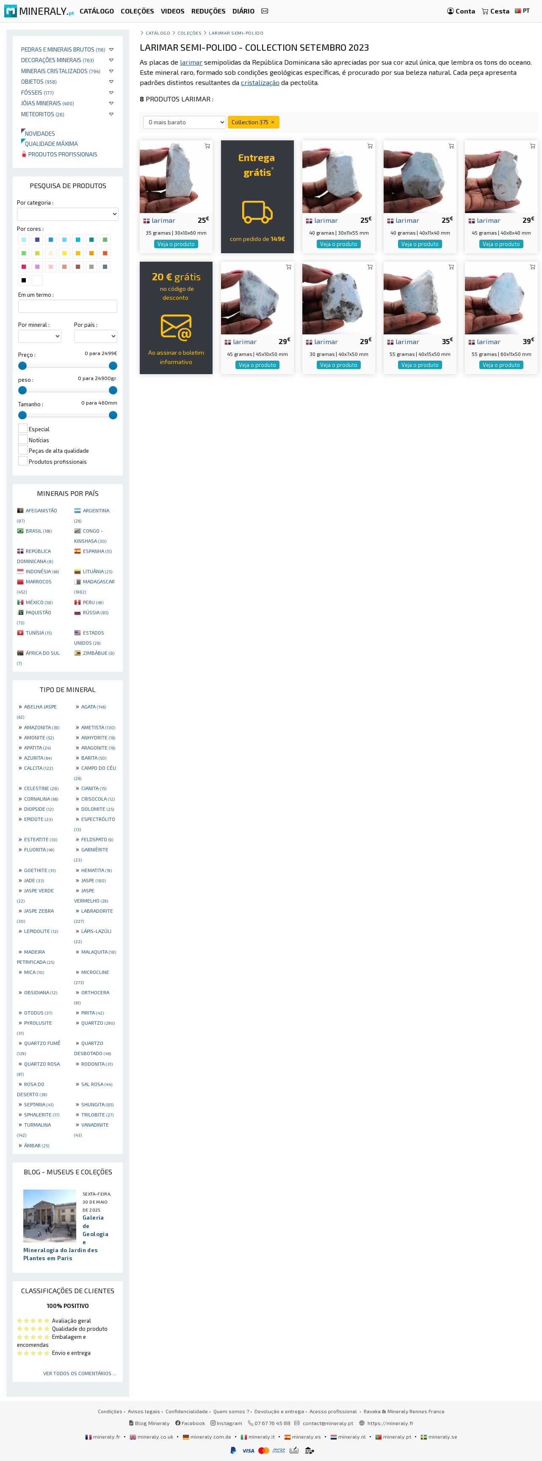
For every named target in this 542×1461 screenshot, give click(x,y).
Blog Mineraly (149, 1423)
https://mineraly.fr (391, 1423)
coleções (189, 33)
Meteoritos (42, 114)
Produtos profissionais (59, 154)
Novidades (38, 133)
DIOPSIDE (38, 809)
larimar (159, 220)
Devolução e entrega (279, 1411)
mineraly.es (303, 1436)
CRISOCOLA (98, 799)
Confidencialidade (187, 1411)
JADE (34, 880)
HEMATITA (96, 870)
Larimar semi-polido (236, 33)
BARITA (93, 758)
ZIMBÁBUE (98, 653)
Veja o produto (176, 244)
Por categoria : (35, 202)
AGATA (93, 706)
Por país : (85, 324)
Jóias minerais (47, 103)
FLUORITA (39, 849)
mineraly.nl (348, 1436)
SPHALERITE (41, 1114)
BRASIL (39, 531)
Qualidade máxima (49, 143)
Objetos (39, 81)
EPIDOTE (38, 819)
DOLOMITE (97, 809)
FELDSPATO (97, 839)
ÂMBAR (36, 1145)
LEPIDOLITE (41, 931)
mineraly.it (258, 1436)
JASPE (93, 880)
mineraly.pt (393, 1436)
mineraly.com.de (207, 1436)
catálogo (158, 33)
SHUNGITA (97, 1104)
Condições (110, 1411)
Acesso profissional (334, 1411)
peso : (25, 379)
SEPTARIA (38, 1104)
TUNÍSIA (39, 632)
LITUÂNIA (97, 571)
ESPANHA (97, 551)
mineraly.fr (103, 1436)
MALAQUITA (98, 952)
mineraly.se (438, 1436)
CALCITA (38, 768)
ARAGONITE (98, 747)
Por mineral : (34, 324)
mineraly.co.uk (152, 1436)
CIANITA (93, 788)
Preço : (27, 354)
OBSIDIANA (40, 992)
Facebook (190, 1423)
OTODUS (38, 1012)
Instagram (226, 1423)
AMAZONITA (41, 727)
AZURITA (38, 758)
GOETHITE (39, 870)
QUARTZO (98, 1023)
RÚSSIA (95, 612)
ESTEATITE (40, 839)
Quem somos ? (231, 1411)
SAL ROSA (96, 1084)
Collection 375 (254, 122)
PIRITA (92, 1012)
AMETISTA (98, 727)
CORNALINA (41, 799)
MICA (34, 972)
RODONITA (97, 1064)
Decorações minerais (57, 59)
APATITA (37, 747)
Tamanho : (30, 404)
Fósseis (37, 92)
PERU (93, 602)
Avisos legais (144, 1411)
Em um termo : (36, 294)
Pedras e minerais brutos (63, 49)
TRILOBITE (97, 1114)
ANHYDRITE (98, 737)
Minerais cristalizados (60, 70)
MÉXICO (39, 602)
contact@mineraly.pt (328, 1423)
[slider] (22, 365)
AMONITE (39, 737)
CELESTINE (41, 788)
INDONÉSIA (42, 571)
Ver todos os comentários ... (79, 1373)
